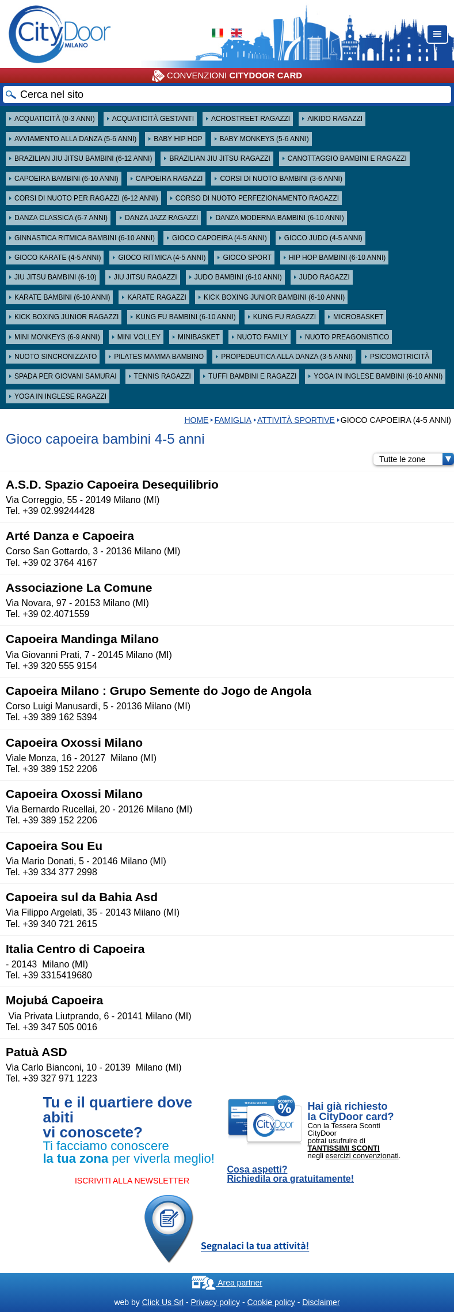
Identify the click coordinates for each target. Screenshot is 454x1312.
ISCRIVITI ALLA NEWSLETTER (132, 1181)
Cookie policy (271, 1302)
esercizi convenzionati (362, 1155)
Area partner (227, 1282)
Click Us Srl (163, 1302)
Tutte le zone (416, 459)
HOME (196, 420)
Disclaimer (320, 1302)
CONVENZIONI (227, 76)
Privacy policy (215, 1302)
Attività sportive (296, 420)
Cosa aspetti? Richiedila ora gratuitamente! (290, 1174)
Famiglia (232, 420)
